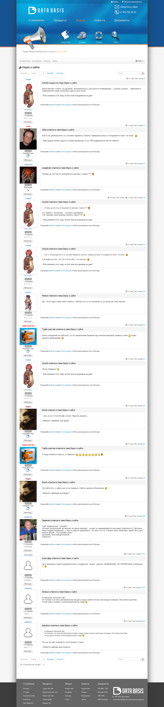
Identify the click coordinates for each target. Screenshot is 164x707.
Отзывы (26, 692)
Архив (83, 699)
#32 (144, 325)
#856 (143, 516)
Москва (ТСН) (103, 692)
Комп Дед (28, 555)
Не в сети (28, 113)
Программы (85, 696)
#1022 (143, 554)
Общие (84, 692)
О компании (36, 20)
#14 (144, 125)
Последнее (37, 61)
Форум (80, 20)
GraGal (28, 79)
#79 (144, 478)
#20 (144, 291)
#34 (144, 405)
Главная (26, 52)
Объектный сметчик (49, 692)
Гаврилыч (28, 517)
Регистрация (65, 105)
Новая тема (69, 688)
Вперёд (50, 73)
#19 (144, 244)
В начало (24, 73)
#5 (144, 78)
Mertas (28, 292)
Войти (53, 105)
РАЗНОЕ (39, 52)
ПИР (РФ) (101, 696)
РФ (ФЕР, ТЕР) (103, 688)
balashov (28, 622)
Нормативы (85, 688)
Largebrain (28, 164)
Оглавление (25, 61)
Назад (33, 73)
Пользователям (29, 696)
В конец (60, 73)
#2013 (143, 587)
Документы (121, 20)
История (26, 688)
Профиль (68, 692)
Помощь (47, 61)
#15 (144, 163)
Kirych (28, 407)
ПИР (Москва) (103, 699)
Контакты (27, 699)
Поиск (55, 61)
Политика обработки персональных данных (128, 699)
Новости (99, 20)
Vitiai (28, 126)
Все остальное (49, 52)
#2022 (143, 621)
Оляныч (28, 588)
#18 (144, 197)
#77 (144, 444)
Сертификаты (28, 703)
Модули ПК (46, 703)
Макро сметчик (48, 696)
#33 (144, 359)
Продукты (60, 20)
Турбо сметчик (28, 326)
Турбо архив (47, 699)
